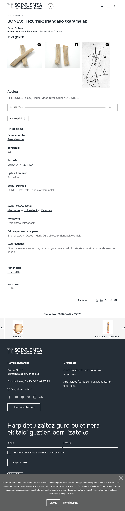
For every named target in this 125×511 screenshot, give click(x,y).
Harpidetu (17, 462)
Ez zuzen (57, 31)
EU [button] (115, 6)
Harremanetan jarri (24, 407)
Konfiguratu (71, 502)
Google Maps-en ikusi (21, 389)
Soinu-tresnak (15, 15)
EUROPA (12, 164)
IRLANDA (27, 164)
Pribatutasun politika (24, 452)
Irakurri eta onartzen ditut (39, 452)
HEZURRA (13, 272)
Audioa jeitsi (16, 118)
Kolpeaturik (45, 31)
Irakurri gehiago (105, 490)
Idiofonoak (32, 31)
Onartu (53, 502)
